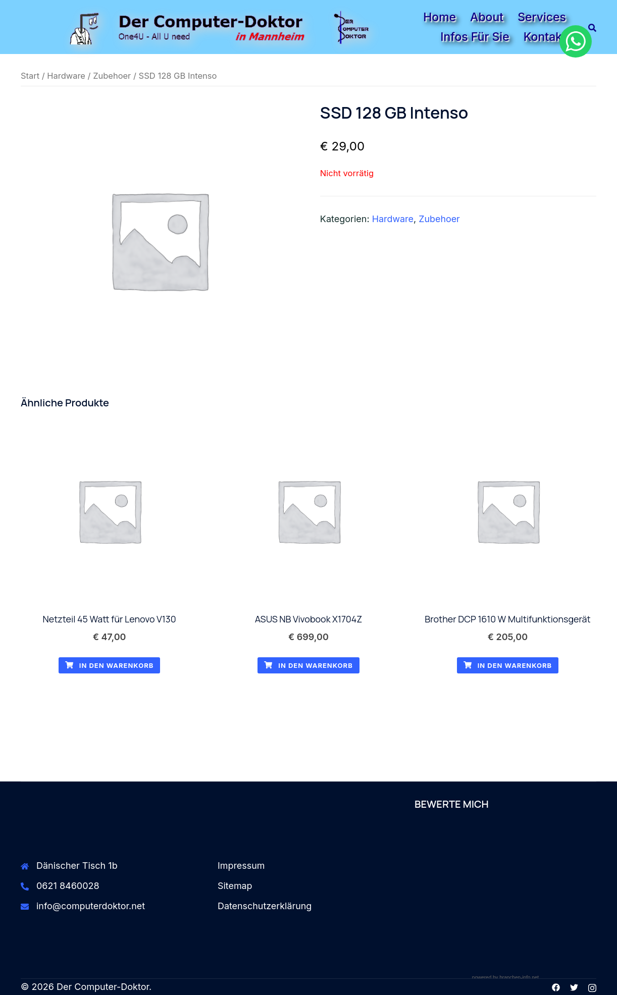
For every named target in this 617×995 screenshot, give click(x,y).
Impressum (241, 865)
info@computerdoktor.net (91, 906)
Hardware (66, 76)
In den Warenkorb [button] (109, 666)
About (486, 17)
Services (542, 17)
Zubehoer (112, 76)
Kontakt (545, 37)
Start (30, 76)
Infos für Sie (474, 37)
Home (439, 17)
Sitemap (235, 885)
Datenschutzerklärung (265, 906)
